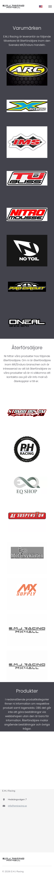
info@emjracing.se (17, 805)
